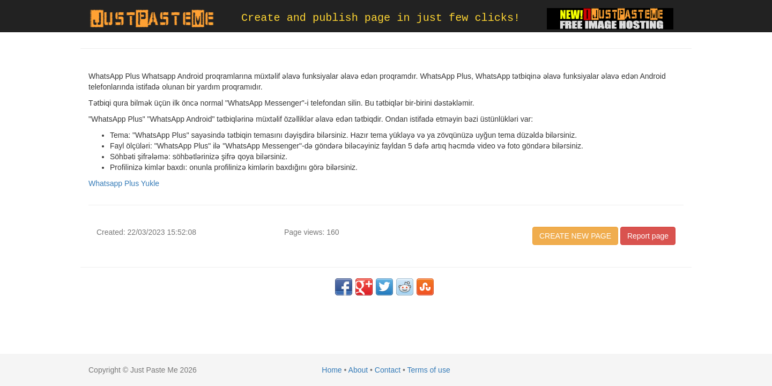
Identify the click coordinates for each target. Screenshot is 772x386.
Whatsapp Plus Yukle (123, 183)
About (358, 370)
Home (332, 370)
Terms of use (428, 370)
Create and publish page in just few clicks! (380, 18)
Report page (648, 236)
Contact (387, 370)
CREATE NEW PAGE (575, 236)
